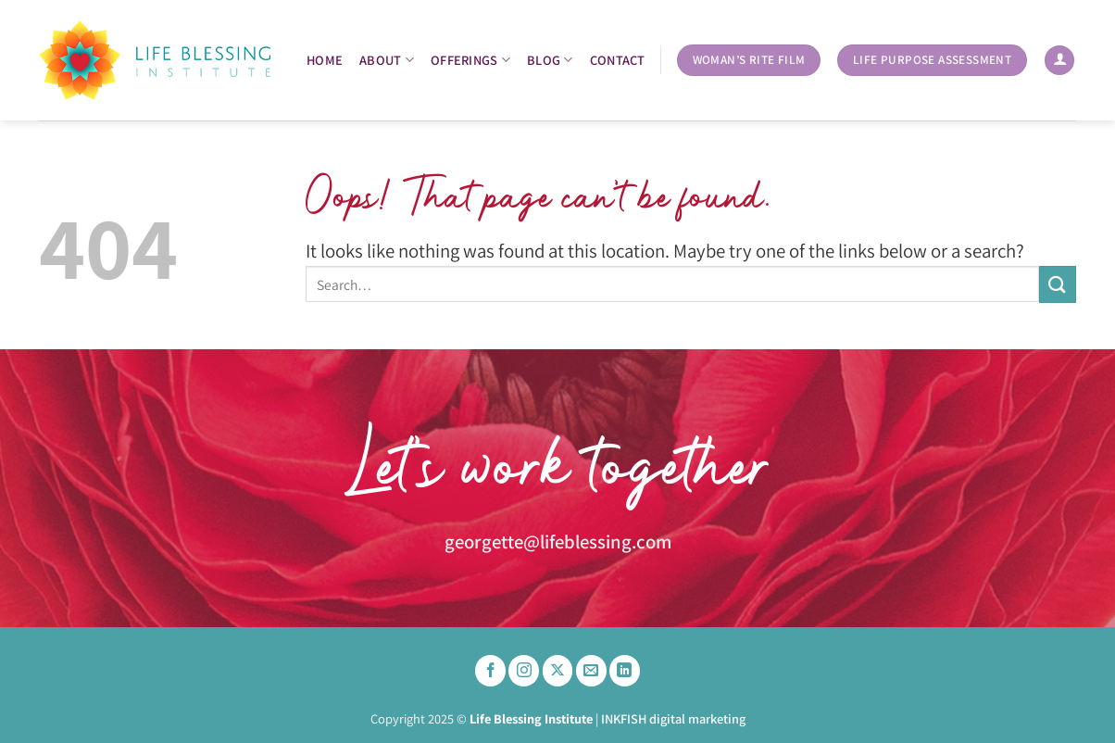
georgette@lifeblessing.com (558, 542)
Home (325, 60)
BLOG (550, 60)
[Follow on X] (558, 670)
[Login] (1059, 60)
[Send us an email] (591, 670)
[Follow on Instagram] (523, 670)
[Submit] (1057, 284)
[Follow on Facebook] (490, 670)
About (386, 60)
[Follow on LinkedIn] (624, 670)
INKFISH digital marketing (673, 718)
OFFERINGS (470, 60)
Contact (617, 60)
